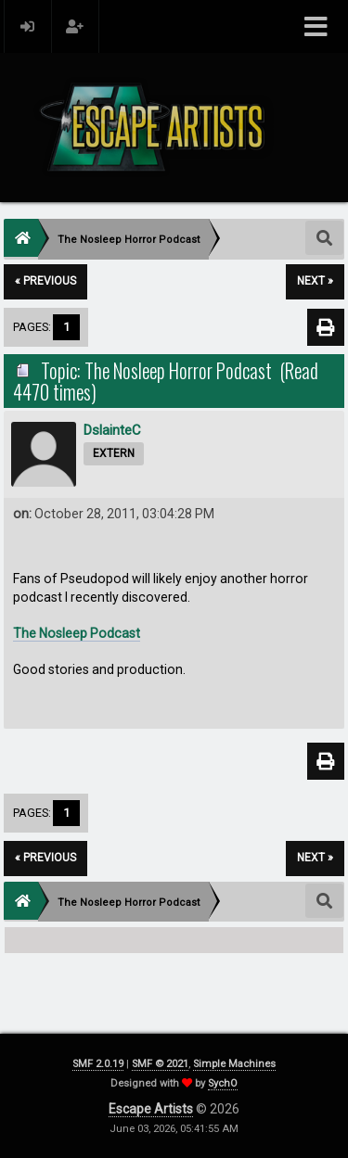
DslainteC (112, 430)
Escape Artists (151, 1108)
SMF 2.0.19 (97, 1064)
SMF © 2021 (160, 1064)
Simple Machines (234, 1064)
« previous (45, 280)
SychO (223, 1083)
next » (315, 280)
